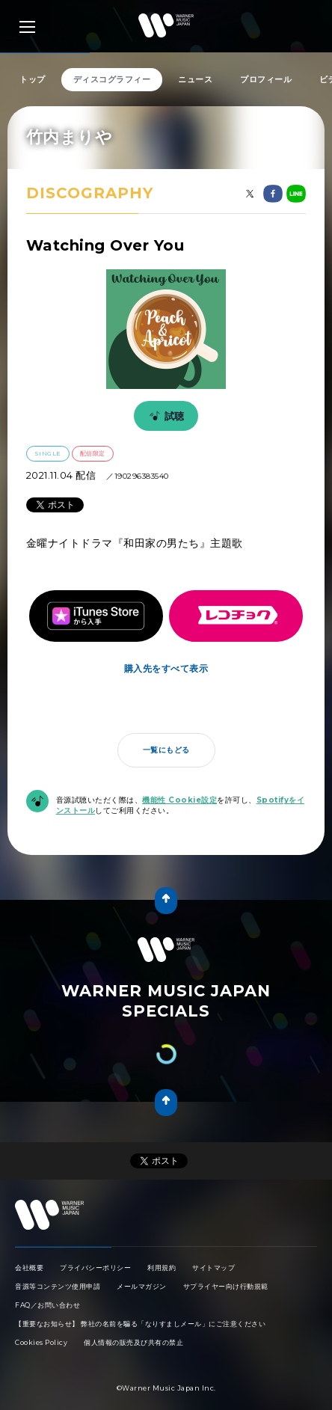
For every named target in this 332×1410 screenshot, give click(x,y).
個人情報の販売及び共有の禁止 (133, 1312)
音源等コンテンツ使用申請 (57, 1256)
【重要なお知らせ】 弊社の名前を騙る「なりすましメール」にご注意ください (140, 1294)
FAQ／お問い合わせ (47, 1275)
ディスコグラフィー (112, 79)
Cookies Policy (41, 1312)
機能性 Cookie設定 (179, 785)
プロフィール (266, 79)
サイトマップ (213, 1237)
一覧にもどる (166, 735)
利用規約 (161, 1237)
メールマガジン (142, 1256)
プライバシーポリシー (95, 1237)
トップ (32, 79)
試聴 (164, 416)
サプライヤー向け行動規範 (225, 1256)
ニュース (195, 79)
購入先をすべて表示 (166, 653)
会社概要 (29, 1237)
